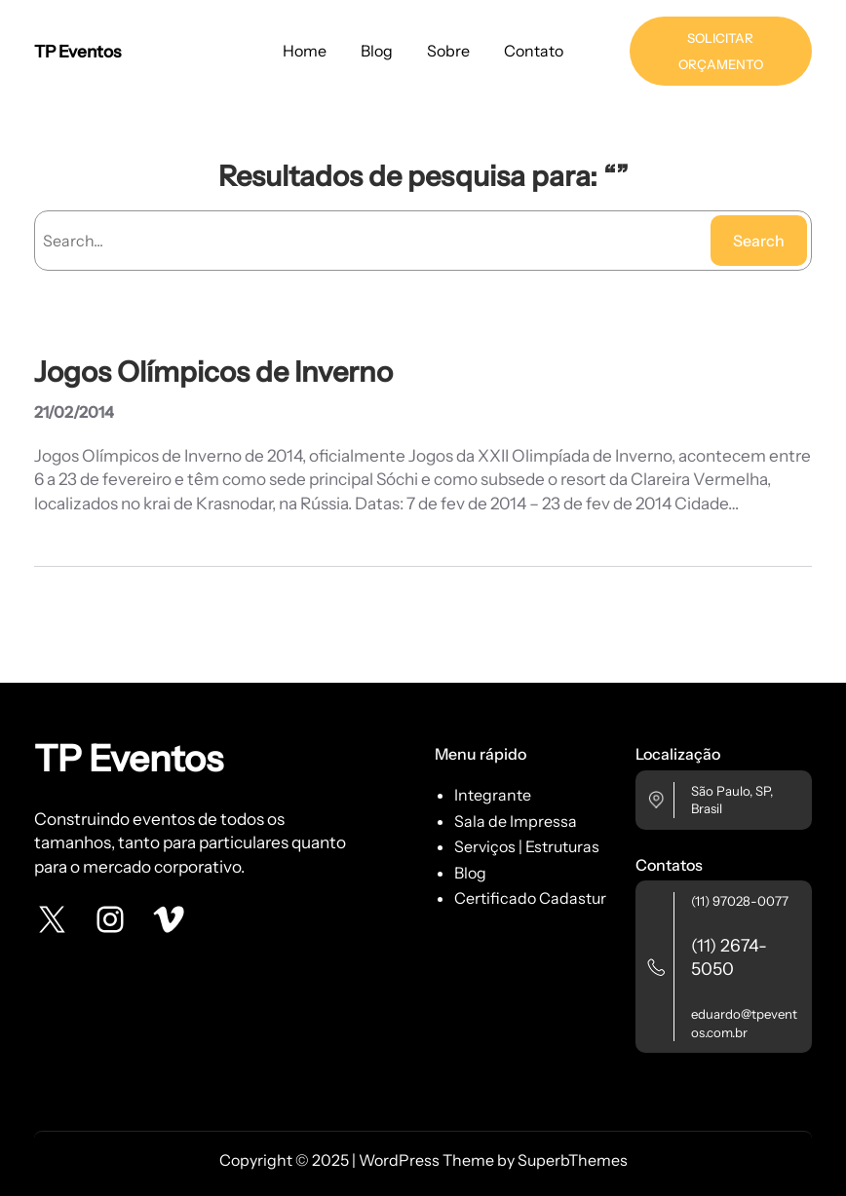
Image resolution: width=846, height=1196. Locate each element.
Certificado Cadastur (530, 898)
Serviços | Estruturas (526, 846)
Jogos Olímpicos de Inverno (213, 372)
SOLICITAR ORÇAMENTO (720, 51)
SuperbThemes (573, 1160)
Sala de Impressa (515, 821)
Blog (470, 872)
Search (759, 240)
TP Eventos (77, 51)
